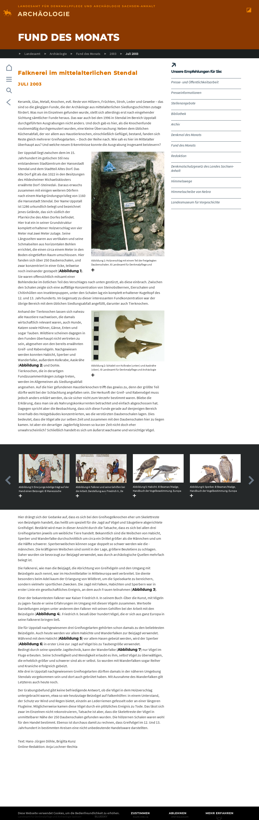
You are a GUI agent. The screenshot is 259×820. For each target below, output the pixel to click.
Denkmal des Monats (186, 134)
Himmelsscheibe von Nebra (191, 191)
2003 (113, 54)
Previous (7, 480)
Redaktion (178, 155)
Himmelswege (181, 181)
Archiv (175, 124)
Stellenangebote (183, 103)
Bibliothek (178, 113)
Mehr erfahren (220, 813)
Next (251, 480)
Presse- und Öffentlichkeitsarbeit (195, 82)
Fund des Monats (88, 54)
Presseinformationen (186, 92)
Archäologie (58, 54)
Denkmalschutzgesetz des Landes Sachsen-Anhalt (202, 168)
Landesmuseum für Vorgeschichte (195, 202)
